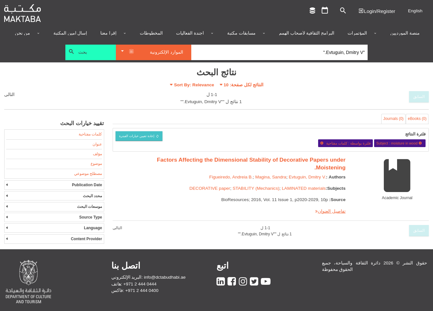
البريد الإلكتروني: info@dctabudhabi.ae (148, 277)
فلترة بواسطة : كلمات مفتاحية (345, 143)
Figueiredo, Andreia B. (231, 177)
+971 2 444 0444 (139, 284)
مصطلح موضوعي (88, 173)
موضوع (96, 163)
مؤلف (97, 154)
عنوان (97, 144)
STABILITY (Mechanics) (256, 188)
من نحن (22, 33)
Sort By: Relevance (194, 84)
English (415, 10)
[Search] (279, 52)
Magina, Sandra (270, 177)
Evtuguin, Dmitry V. (307, 177)
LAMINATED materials (304, 188)
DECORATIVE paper (209, 188)
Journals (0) (393, 118)
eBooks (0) (417, 118)
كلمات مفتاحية (90, 134)
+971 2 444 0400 (141, 290)
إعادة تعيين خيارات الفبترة (136, 136)
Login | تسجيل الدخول (377, 11)
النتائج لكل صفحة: (243, 84)
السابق (419, 96)
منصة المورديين (405, 33)
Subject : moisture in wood (400, 143)
